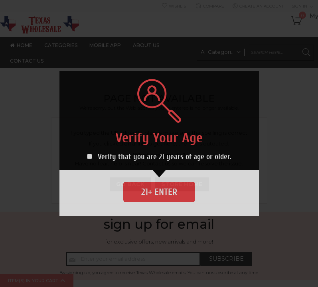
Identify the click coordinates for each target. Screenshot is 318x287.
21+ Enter (159, 192)
